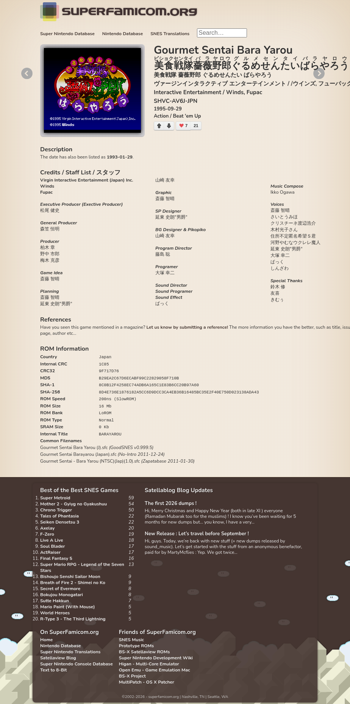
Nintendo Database (122, 34)
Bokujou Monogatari (61, 595)
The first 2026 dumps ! (171, 503)
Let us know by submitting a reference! (187, 327)
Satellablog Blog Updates (179, 490)
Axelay (47, 528)
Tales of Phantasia (59, 516)
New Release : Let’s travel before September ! (197, 533)
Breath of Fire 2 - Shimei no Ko (72, 583)
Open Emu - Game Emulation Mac (154, 670)
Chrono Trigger (56, 510)
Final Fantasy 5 (56, 558)
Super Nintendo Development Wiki (156, 658)
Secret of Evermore (60, 589)
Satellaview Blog (58, 658)
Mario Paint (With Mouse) (67, 607)
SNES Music (131, 640)
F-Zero (47, 534)
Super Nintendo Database (67, 34)
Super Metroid (55, 498)
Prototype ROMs (136, 646)
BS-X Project (132, 676)
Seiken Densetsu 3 (59, 522)
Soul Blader (52, 546)
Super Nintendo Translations (70, 652)
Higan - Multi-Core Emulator (149, 664)
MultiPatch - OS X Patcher (146, 682)
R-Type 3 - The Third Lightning (73, 619)
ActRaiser (50, 552)
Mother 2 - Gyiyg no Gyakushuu (73, 504)
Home (46, 640)
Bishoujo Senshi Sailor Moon (70, 576)
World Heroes (55, 613)
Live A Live (51, 540)
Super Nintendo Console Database (76, 664)
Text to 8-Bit (53, 670)
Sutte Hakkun (54, 601)
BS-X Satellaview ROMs (144, 652)
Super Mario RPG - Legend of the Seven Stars (82, 567)
